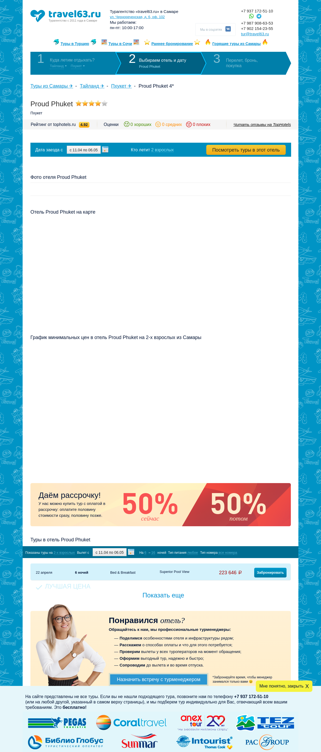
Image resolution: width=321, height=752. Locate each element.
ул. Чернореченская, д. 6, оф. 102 (137, 17)
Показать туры (262, 552)
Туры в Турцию (75, 44)
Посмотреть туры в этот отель (246, 150)
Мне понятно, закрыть (281, 686)
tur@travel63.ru (255, 34)
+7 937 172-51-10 (257, 11)
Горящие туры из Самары (236, 44)
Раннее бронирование (172, 44)
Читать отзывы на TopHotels (262, 124)
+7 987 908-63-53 (257, 23)
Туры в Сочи (120, 44)
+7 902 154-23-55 (257, 28)
